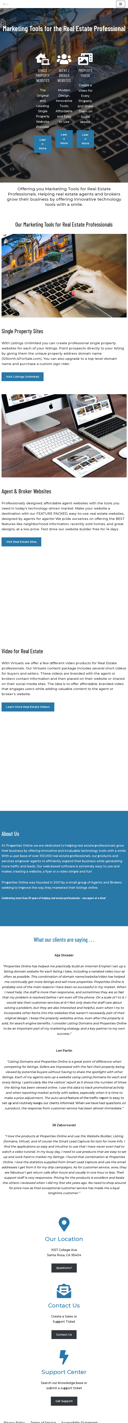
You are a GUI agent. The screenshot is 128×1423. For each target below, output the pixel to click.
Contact (39, 1410)
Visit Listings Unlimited (22, 350)
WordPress (41, 1419)
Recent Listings (16, 1410)
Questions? (64, 1250)
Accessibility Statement (80, 1405)
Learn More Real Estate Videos (28, 681)
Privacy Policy (14, 1405)
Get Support (64, 1384)
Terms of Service (43, 1405)
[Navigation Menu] (120, 4)
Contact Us (64, 1317)
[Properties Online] (6, 4)
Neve (7, 1419)
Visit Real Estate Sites (21, 516)
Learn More (24, 119)
